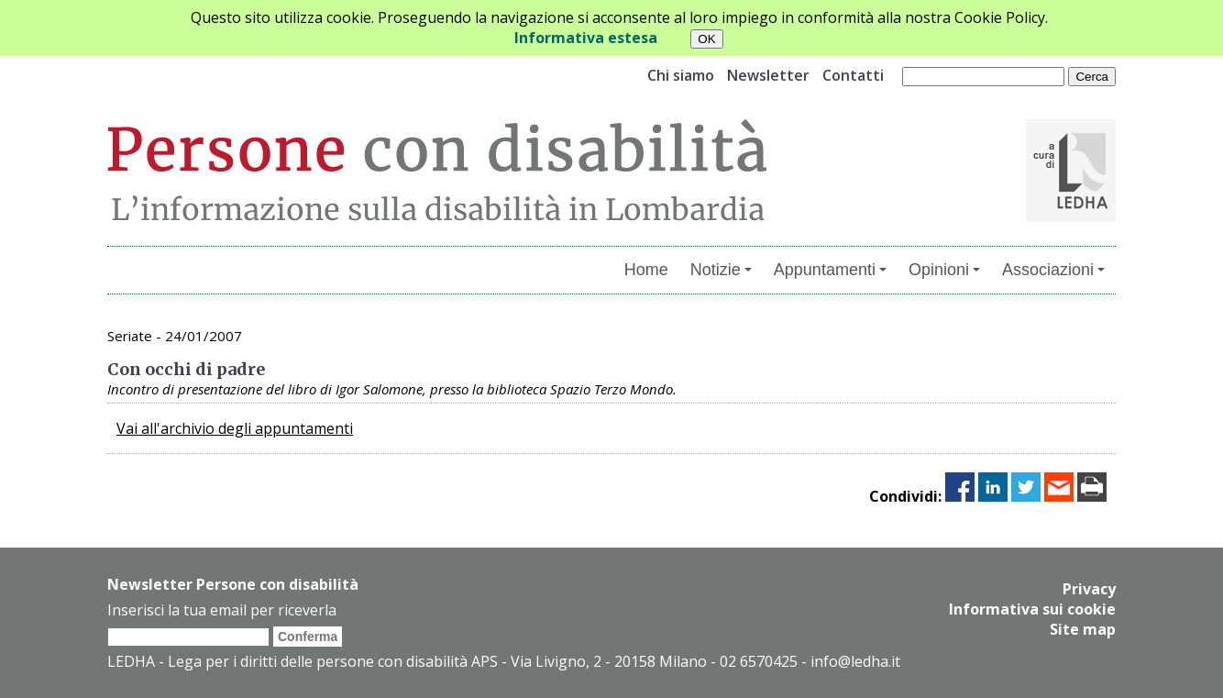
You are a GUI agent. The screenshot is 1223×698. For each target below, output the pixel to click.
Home (646, 269)
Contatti (853, 75)
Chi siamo (680, 75)
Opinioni (944, 269)
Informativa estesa (585, 38)
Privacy (1089, 589)
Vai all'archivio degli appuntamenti (234, 428)
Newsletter (768, 75)
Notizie (721, 269)
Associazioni (1053, 269)
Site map (1083, 629)
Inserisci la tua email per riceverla (221, 610)
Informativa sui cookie (1032, 609)
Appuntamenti (830, 269)
